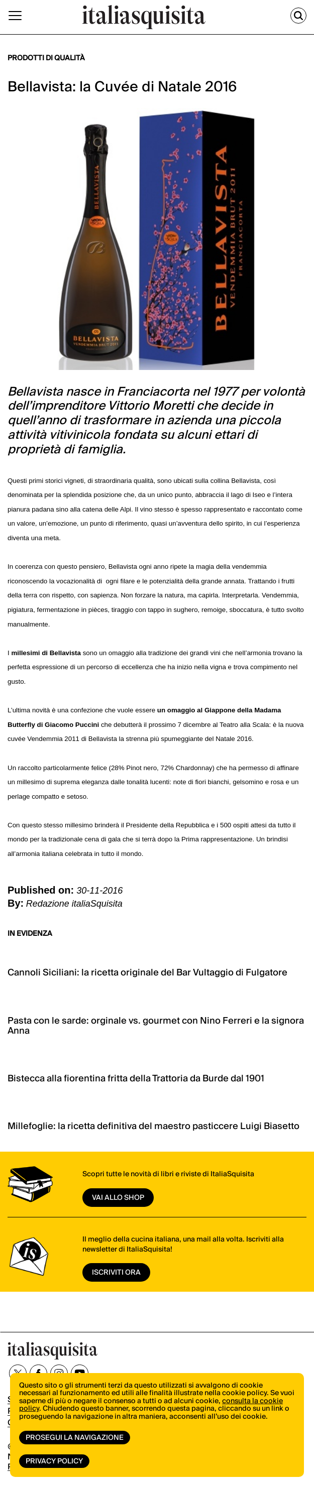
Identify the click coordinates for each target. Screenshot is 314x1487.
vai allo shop (118, 1198)
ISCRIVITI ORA (116, 1273)
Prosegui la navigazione (75, 1438)
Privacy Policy (54, 1461)
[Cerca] (298, 16)
